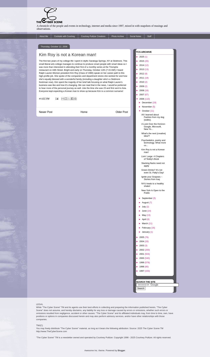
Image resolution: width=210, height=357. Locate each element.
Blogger (121, 350)
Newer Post (45, 112)
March (145, 223)
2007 (142, 94)
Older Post (122, 112)
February (146, 227)
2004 (142, 241)
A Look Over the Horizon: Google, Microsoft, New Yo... (153, 126)
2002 (142, 250)
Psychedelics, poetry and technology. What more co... (153, 143)
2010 (142, 82)
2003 (142, 245)
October (146, 111)
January (146, 232)
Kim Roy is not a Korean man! (67, 54)
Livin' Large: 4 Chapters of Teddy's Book (152, 157)
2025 (142, 56)
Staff (149, 36)
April (144, 219)
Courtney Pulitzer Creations (93, 36)
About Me (43, 36)
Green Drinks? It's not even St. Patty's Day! (152, 171)
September (147, 198)
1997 (142, 271)
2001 (142, 254)
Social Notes (135, 36)
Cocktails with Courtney (64, 36)
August (145, 202)
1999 (142, 262)
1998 (142, 266)
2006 (142, 99)
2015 (142, 61)
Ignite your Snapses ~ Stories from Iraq (151, 178)
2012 (142, 73)
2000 (142, 258)
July (144, 206)
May (144, 215)
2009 (142, 86)
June (144, 211)
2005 (142, 237)
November (147, 106)
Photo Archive (118, 36)
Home (84, 112)
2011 (142, 78)
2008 (142, 90)
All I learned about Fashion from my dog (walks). (152, 117)
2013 (142, 69)
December (147, 102)
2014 (142, 65)
